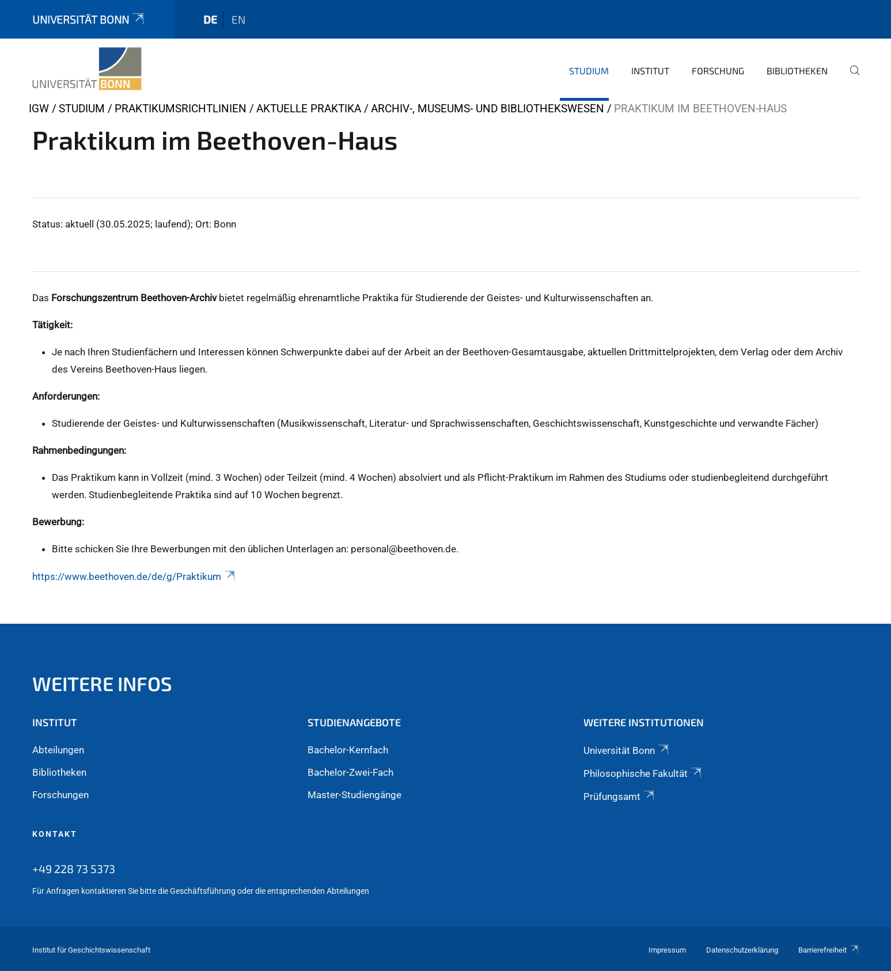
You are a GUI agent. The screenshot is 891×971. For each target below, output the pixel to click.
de (210, 19)
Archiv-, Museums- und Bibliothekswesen (487, 108)
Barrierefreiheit (828, 950)
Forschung (718, 70)
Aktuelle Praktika (308, 108)
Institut (650, 70)
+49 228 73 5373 (73, 868)
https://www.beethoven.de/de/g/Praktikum (134, 576)
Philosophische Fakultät (643, 773)
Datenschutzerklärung (742, 950)
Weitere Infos (102, 683)
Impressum (667, 950)
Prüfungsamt (619, 796)
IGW (39, 108)
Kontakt (54, 834)
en (238, 19)
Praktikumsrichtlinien (181, 108)
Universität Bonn (89, 19)
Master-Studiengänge (354, 795)
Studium (589, 70)
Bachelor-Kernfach (348, 750)
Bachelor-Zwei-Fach (350, 772)
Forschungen (60, 795)
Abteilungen (58, 750)
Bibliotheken (797, 70)
